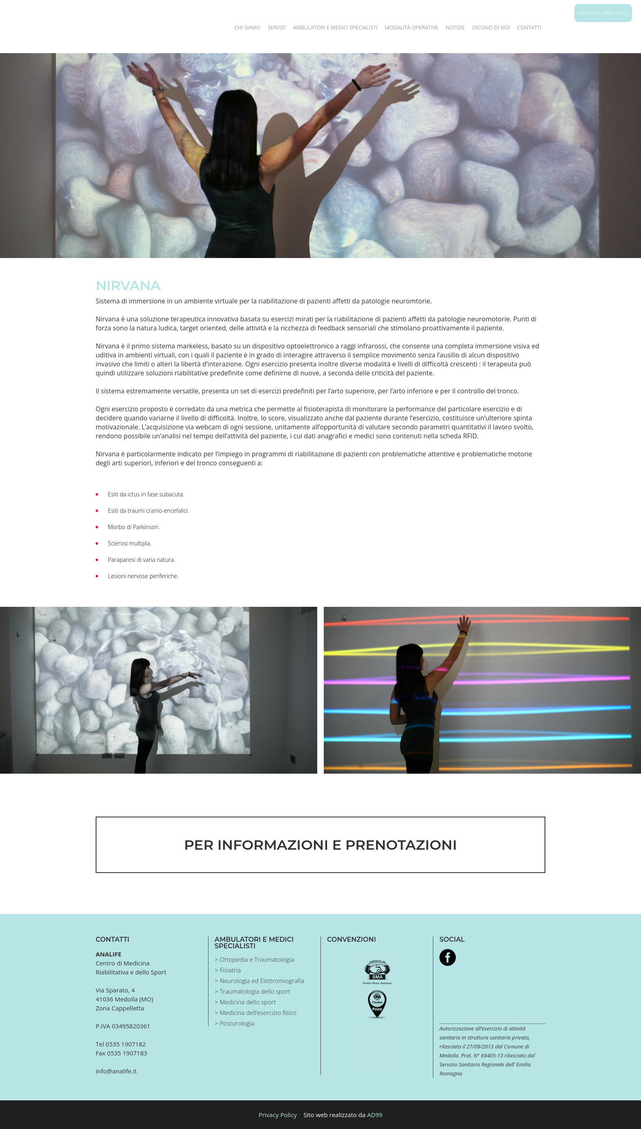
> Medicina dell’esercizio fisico (255, 1012)
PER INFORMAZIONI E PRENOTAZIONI (320, 844)
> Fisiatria (228, 970)
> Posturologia (234, 1023)
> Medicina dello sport (245, 1002)
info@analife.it (116, 1071)
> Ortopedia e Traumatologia (254, 959)
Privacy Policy (277, 1115)
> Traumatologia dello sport (252, 991)
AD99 (375, 1115)
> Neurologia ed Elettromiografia (259, 980)
